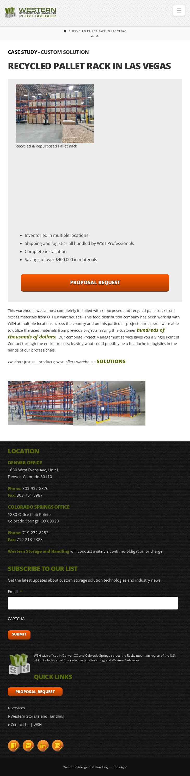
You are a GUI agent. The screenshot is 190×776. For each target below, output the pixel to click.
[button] (179, 10)
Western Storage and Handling (36, 716)
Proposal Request (95, 282)
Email (15, 591)
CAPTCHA (16, 618)
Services (16, 707)
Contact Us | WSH (25, 724)
